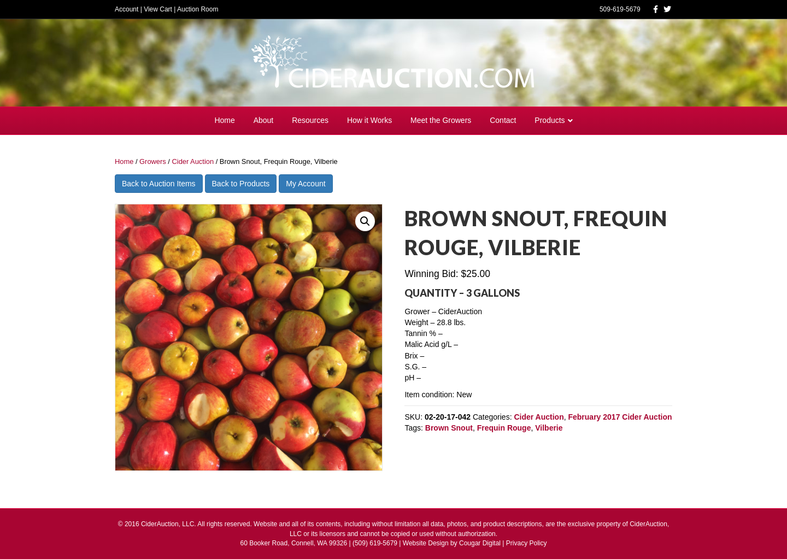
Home (224, 120)
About (264, 120)
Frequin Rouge (504, 427)
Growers (152, 161)
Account (126, 9)
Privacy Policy (526, 543)
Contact (503, 120)
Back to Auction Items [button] (159, 183)
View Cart (158, 9)
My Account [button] (305, 183)
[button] (365, 221)
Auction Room (197, 9)
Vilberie (548, 427)
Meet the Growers (440, 120)
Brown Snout (449, 427)
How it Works (369, 120)
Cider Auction (193, 161)
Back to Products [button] (241, 183)
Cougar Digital (480, 543)
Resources (310, 120)
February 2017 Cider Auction (620, 417)
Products (550, 120)
